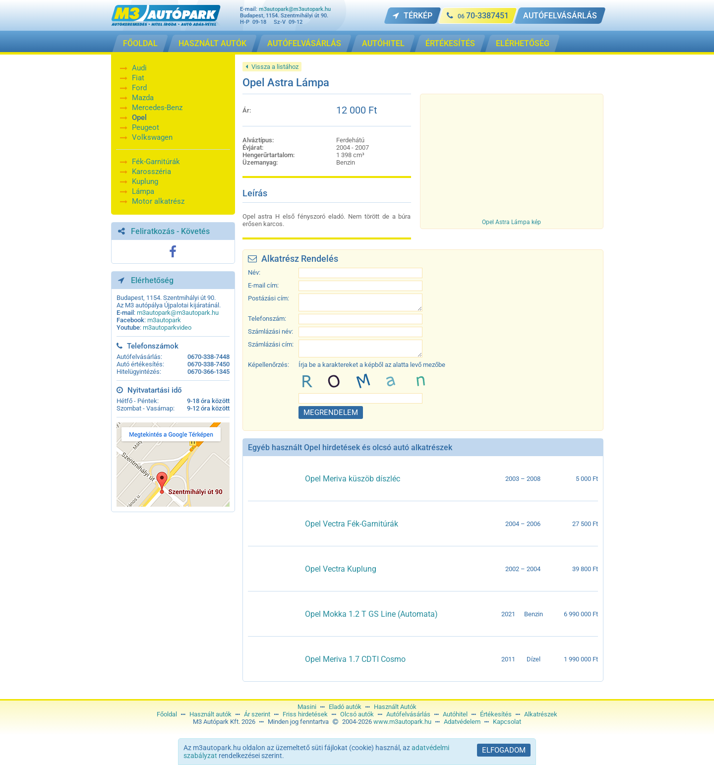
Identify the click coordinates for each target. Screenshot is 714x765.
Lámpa (143, 191)
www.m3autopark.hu (402, 721)
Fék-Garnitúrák (156, 161)
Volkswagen (152, 137)
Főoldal (167, 714)
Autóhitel (455, 714)
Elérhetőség (152, 280)
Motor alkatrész (158, 201)
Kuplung (145, 181)
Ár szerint (257, 714)
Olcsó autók (357, 714)
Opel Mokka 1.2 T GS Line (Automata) (371, 614)
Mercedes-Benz (157, 107)
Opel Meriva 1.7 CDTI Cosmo (355, 659)
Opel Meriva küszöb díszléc (352, 478)
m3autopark (164, 320)
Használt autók (210, 714)
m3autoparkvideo (167, 327)
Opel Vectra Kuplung (340, 569)
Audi (139, 67)
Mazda (143, 97)
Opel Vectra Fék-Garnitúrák (351, 524)
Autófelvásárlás (408, 714)
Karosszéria (151, 171)
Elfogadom (504, 750)
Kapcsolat (507, 721)
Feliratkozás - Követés (170, 231)
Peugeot (145, 127)
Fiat (138, 77)
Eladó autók (345, 706)
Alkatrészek (540, 714)
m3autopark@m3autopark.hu (295, 9)
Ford (139, 87)
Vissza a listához (271, 66)
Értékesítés (496, 714)
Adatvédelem (462, 721)
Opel (139, 117)
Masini (307, 706)
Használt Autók (395, 706)
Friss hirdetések (305, 714)
